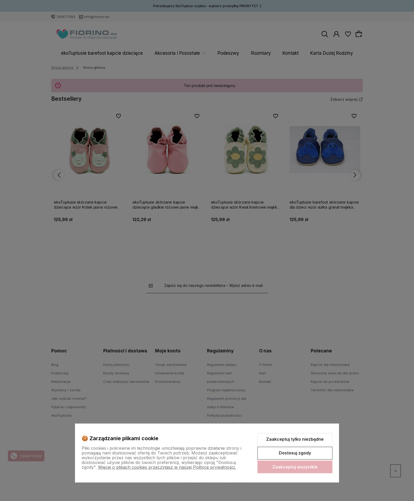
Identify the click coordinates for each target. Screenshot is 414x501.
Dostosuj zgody (295, 453)
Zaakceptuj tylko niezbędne (295, 439)
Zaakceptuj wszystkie (295, 467)
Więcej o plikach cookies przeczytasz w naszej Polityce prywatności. (167, 467)
